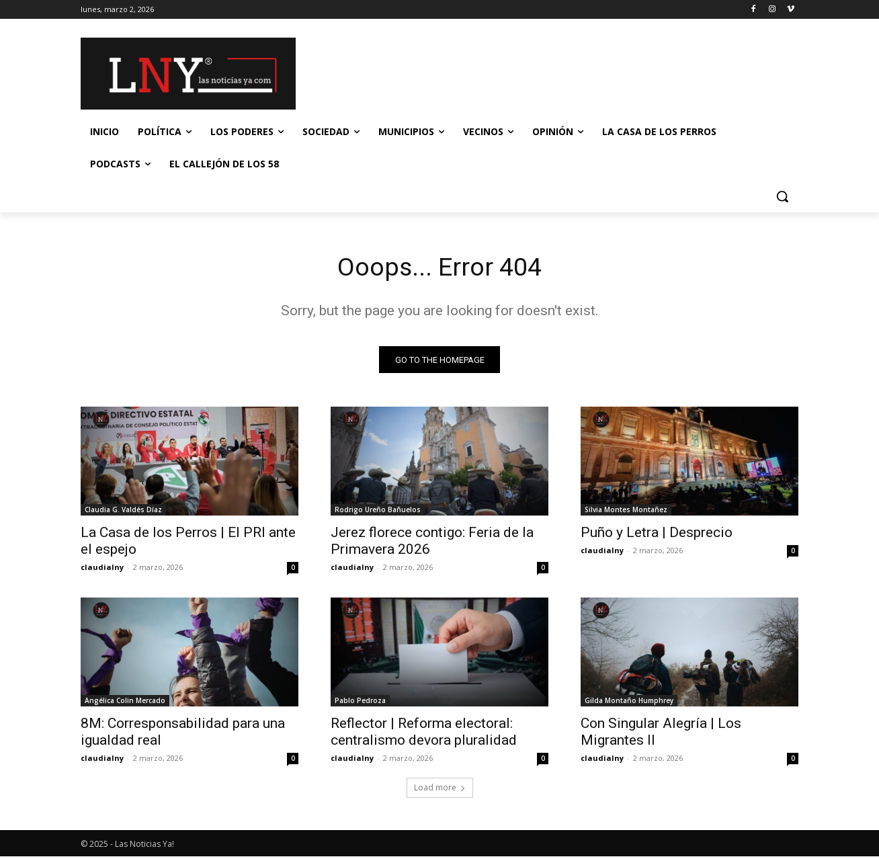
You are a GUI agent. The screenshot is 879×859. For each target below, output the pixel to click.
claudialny (102, 570)
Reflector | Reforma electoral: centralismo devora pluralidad (424, 734)
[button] (782, 196)
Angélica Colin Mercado (125, 703)
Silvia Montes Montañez (626, 512)
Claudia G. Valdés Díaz (123, 512)
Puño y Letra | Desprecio (656, 535)
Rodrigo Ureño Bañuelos (378, 512)
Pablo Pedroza (360, 703)
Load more (440, 790)
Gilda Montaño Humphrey (629, 703)
